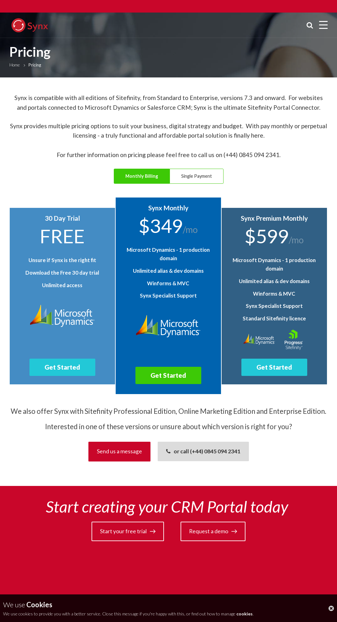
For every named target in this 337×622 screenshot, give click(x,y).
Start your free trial (123, 531)
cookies (244, 613)
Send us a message (119, 451)
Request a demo (208, 531)
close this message (331, 608)
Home (14, 64)
